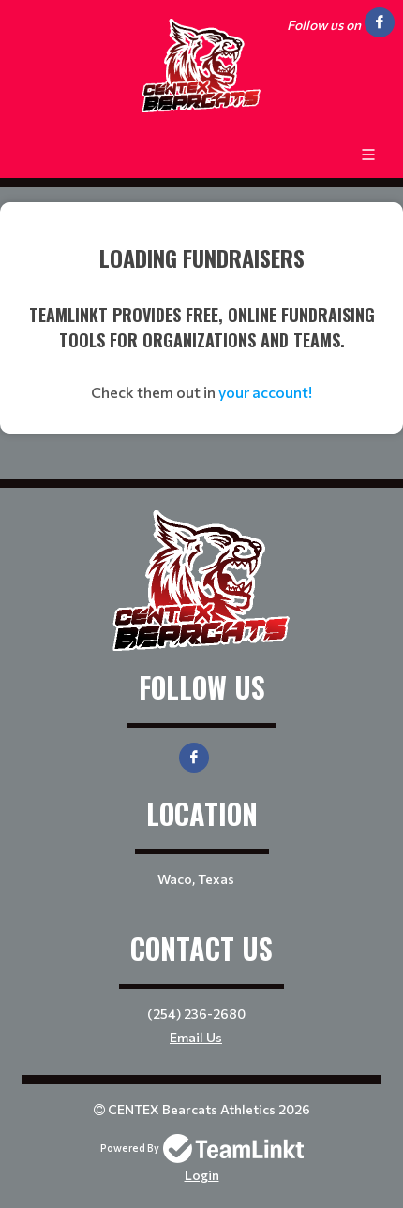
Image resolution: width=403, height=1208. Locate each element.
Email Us (196, 1037)
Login (202, 1175)
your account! (265, 392)
